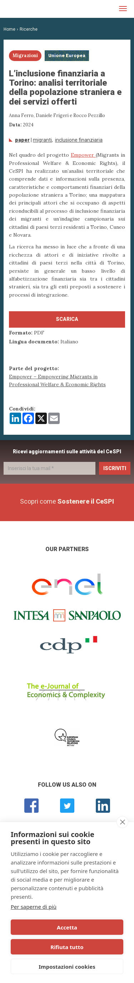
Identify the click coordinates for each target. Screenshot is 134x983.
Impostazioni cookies (67, 966)
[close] (122, 822)
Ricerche (29, 29)
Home (9, 29)
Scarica (67, 319)
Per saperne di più (33, 906)
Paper (22, 140)
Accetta (67, 927)
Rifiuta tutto (66, 947)
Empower (83, 155)
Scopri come (67, 501)
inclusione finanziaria (79, 140)
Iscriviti (114, 468)
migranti (42, 140)
